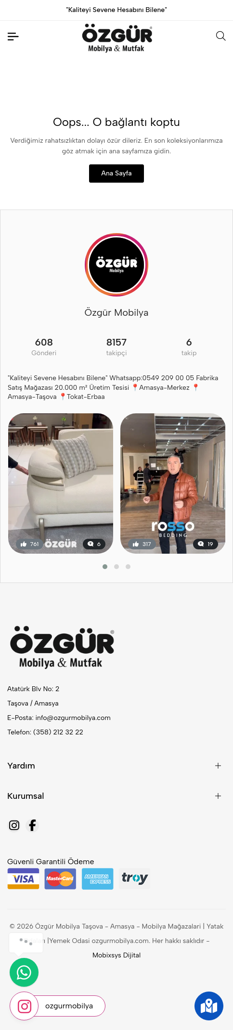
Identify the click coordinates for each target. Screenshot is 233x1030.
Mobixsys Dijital (116, 955)
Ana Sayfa (116, 173)
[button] (105, 566)
